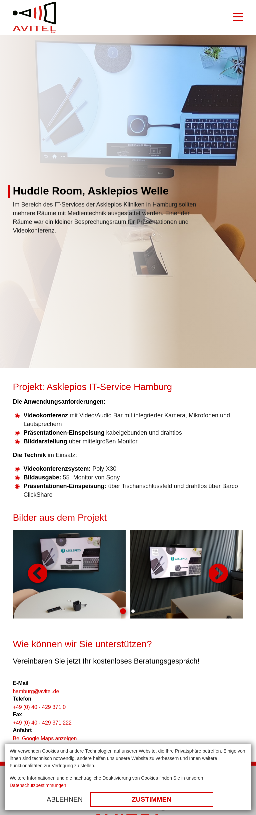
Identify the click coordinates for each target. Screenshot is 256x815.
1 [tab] (123, 611)
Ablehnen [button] (65, 799)
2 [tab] (133, 611)
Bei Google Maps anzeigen (45, 738)
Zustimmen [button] (151, 799)
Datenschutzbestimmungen (38, 785)
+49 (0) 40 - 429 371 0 (39, 707)
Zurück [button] (38, 574)
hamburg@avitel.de (36, 691)
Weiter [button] (218, 574)
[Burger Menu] (238, 17)
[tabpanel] (128, 574)
